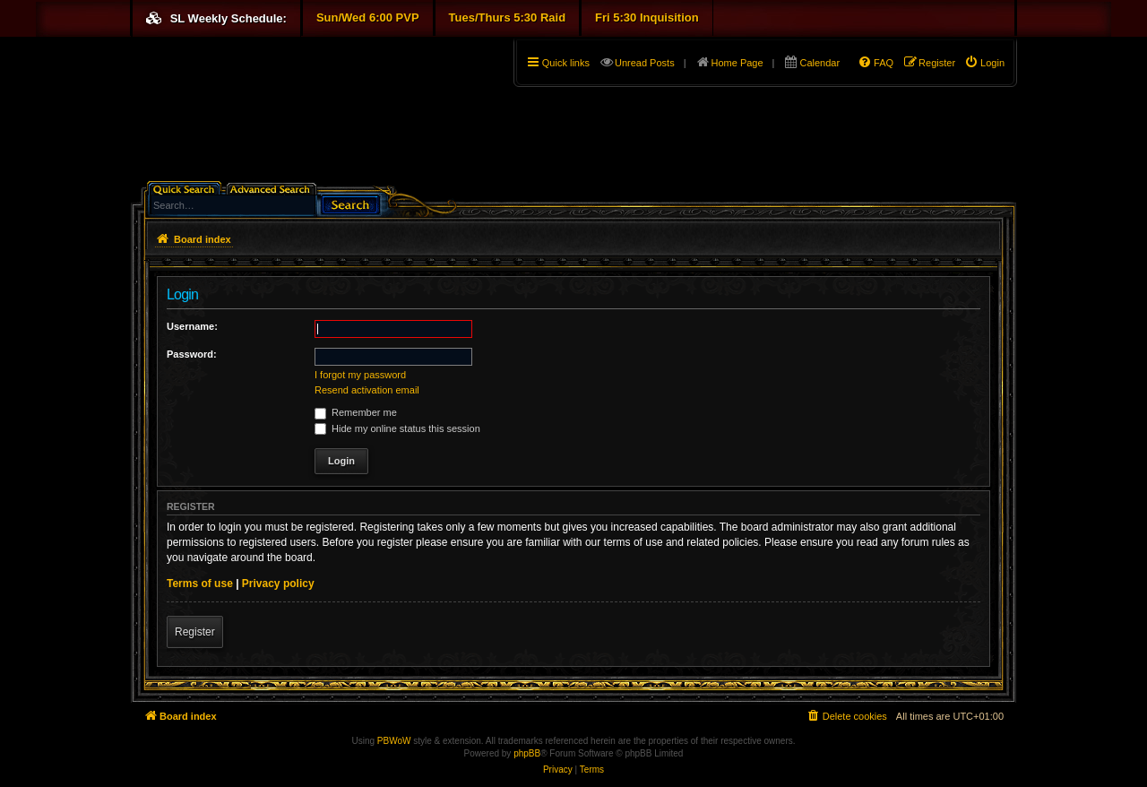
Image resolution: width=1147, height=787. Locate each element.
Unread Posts (645, 62)
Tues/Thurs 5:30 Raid (507, 17)
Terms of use (200, 583)
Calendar (819, 62)
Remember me (356, 412)
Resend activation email (367, 390)
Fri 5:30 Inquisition (647, 17)
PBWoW (394, 741)
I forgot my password (360, 374)
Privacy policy (278, 583)
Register (195, 632)
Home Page (737, 62)
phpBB (526, 753)
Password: (192, 354)
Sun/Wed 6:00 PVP (367, 17)
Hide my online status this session (397, 428)
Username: (192, 326)
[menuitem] (984, 63)
